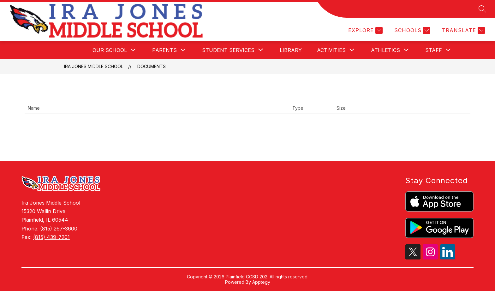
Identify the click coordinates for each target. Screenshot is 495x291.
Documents (151, 66)
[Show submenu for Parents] (164, 50)
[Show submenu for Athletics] (385, 50)
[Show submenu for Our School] (109, 50)
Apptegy (261, 282)
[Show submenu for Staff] (433, 50)
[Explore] (365, 30)
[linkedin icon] (447, 257)
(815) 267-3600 (58, 228)
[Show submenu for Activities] (331, 50)
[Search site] (482, 9)
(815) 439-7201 (51, 237)
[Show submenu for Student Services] (228, 50)
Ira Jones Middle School (93, 66)
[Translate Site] (462, 30)
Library (291, 50)
